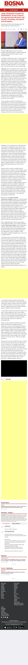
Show (15, 592)
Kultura (15, 585)
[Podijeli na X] (21, 29)
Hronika (3, 589)
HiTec (15, 589)
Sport (2, 592)
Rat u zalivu (3, 583)
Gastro (15, 588)
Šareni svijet (16, 602)
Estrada (15, 596)
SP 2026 (2, 584)
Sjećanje (16, 584)
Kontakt (2, 611)
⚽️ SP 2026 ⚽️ (14, 10)
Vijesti (2, 585)
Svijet (2, 596)
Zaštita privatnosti (5, 615)
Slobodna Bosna (14, 624)
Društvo (2, 598)
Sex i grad (16, 594)
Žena (15, 595)
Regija (2, 594)
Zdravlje (16, 587)
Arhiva (2, 607)
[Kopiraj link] (23, 29)
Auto (15, 591)
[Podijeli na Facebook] (19, 29)
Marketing (3, 608)
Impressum (3, 612)
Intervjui (3, 588)
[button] (26, 33)
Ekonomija (3, 591)
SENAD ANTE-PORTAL (18, 603)
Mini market (16, 583)
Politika (2, 587)
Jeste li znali (17, 598)
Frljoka (15, 600)
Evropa (2, 595)
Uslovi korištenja (4, 613)
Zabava (15, 599)
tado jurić (8, 379)
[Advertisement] (14, 128)
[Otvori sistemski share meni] (26, 29)
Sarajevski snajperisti (18, 604)
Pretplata (3, 609)
